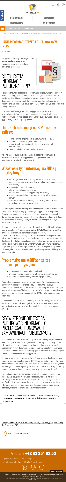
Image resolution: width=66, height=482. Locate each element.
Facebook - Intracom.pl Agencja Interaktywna (2, 15)
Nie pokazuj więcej (56, 471)
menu (2, 28)
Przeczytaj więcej (26, 474)
